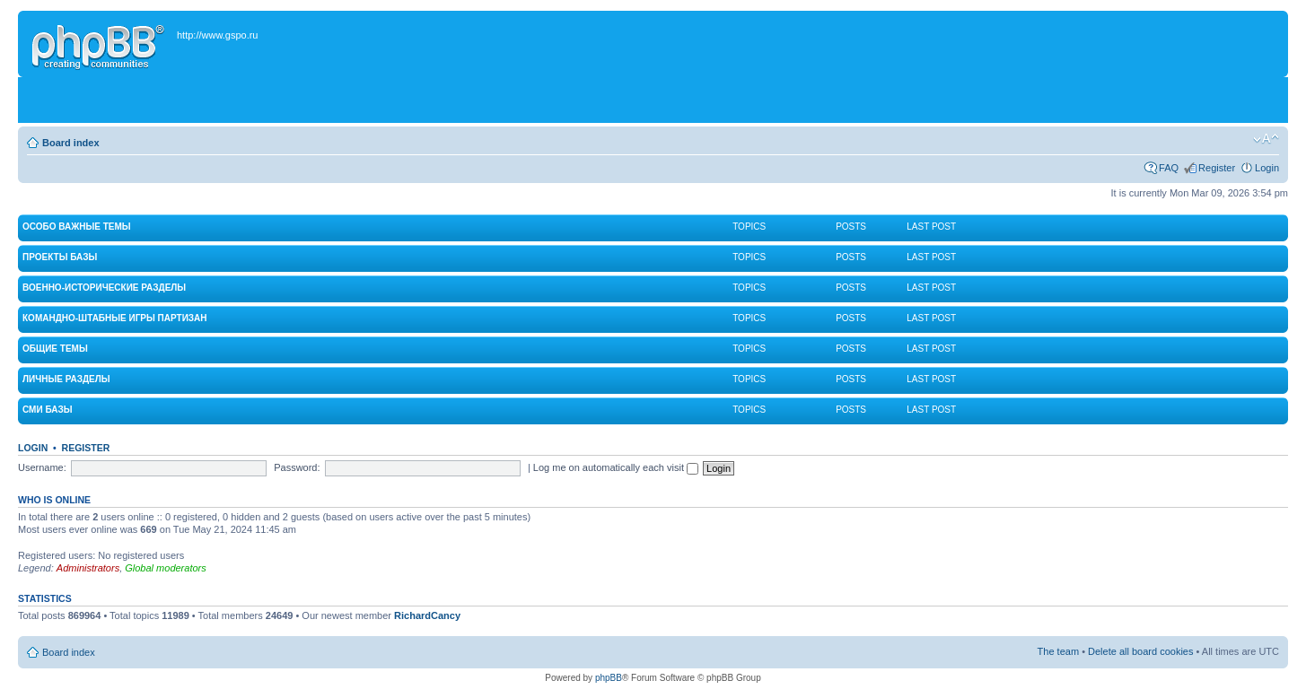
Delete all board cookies (1140, 651)
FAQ (1169, 167)
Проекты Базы (59, 257)
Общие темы (55, 348)
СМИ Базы (47, 409)
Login (1267, 167)
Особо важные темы (76, 226)
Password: (297, 467)
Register (1216, 167)
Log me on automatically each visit (615, 467)
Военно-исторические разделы (104, 287)
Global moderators (165, 568)
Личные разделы (66, 379)
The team (1058, 651)
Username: (42, 467)
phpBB (608, 678)
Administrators (88, 568)
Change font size (1266, 139)
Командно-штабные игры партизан (114, 318)
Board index (71, 142)
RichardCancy (427, 615)
